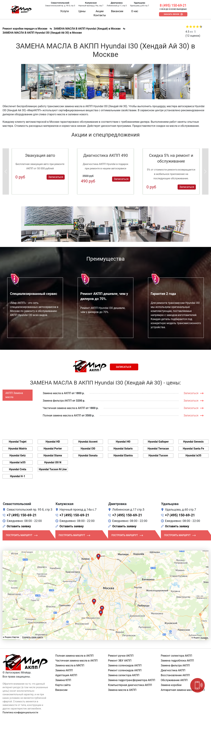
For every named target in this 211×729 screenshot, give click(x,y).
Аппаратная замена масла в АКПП (183, 690)
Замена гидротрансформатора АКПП (131, 680)
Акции (99, 11)
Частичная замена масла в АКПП (64, 408)
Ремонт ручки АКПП (121, 655)
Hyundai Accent (88, 441)
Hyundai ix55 (17, 462)
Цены (82, 11)
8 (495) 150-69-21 (173, 5)
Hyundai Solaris (123, 448)
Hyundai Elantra (123, 455)
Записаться (55, 177)
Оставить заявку (19, 526)
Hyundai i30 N (52, 462)
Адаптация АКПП (66, 675)
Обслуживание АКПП (174, 680)
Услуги (64, 11)
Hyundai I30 (88, 448)
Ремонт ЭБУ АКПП (119, 660)
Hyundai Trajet (17, 441)
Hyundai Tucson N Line (53, 469)
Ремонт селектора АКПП (176, 655)
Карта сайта (63, 685)
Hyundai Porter (53, 448)
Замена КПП (63, 680)
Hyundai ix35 (193, 455)
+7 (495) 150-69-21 (22, 515)
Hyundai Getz (17, 455)
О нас (134, 11)
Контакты (100, 15)
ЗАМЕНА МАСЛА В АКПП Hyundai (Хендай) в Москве (87, 28)
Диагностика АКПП (173, 670)
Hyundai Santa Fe (193, 448)
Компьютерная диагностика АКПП (130, 685)
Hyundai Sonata (87, 455)
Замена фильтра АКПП (57, 400)
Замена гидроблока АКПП (177, 660)
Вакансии (117, 11)
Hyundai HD (53, 441)
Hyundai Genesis (193, 441)
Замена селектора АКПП (123, 675)
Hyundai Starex (53, 455)
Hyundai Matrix (17, 448)
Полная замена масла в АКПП (62, 415)
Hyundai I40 (123, 441)
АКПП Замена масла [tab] (14, 395)
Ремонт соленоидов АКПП (125, 670)
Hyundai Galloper (158, 441)
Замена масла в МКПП (69, 665)
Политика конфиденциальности (20, 712)
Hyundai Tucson (158, 455)
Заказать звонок (171, 14)
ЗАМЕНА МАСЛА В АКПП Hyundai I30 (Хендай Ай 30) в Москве (42, 32)
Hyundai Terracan (158, 448)
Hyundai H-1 (17, 476)
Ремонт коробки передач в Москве (25, 28)
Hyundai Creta (17, 469)
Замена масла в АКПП (57, 393)
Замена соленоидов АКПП (125, 665)
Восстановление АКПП (175, 675)
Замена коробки (171, 685)
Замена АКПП (64, 670)
